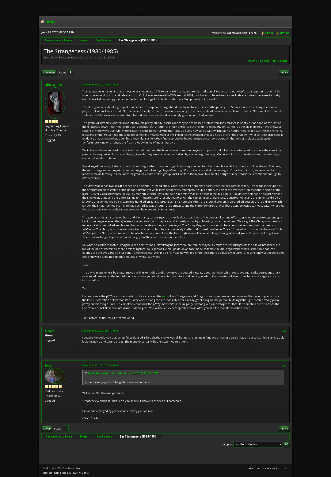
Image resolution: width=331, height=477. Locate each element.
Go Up (47, 428)
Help (251, 468)
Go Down (49, 72)
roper (165, 296)
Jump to (227, 444)
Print (284, 72)
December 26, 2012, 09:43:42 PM (100, 84)
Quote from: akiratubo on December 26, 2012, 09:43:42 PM (123, 373)
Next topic (280, 61)
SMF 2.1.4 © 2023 (52, 468)
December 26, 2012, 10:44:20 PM (100, 330)
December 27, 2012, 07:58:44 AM (100, 365)
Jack (48, 365)
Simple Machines (71, 468)
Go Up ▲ (283, 468)
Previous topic (259, 61)
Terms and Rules (266, 468)
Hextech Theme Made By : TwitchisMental (66, 472)
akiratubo (53, 84)
